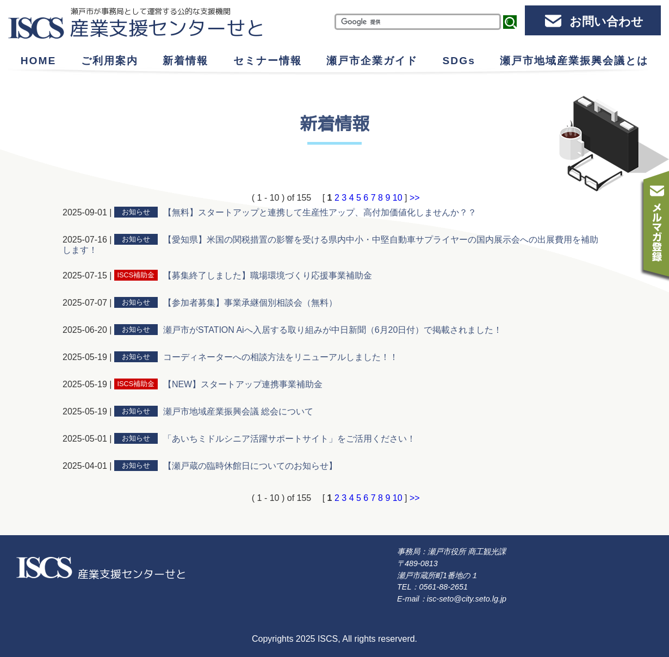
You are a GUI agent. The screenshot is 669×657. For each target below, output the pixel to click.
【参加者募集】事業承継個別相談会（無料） (250, 302)
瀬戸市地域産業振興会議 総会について (238, 411)
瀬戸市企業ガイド (372, 60)
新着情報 (185, 60)
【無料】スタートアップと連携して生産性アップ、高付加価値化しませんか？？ (319, 212)
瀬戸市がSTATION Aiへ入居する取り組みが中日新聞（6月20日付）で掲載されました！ (332, 329)
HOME (39, 60)
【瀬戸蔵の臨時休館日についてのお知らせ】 (250, 465)
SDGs (459, 60)
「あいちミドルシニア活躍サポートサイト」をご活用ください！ (289, 438)
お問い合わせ (606, 21)
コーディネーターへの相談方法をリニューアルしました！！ (280, 357)
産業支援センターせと (167, 28)
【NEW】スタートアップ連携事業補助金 (243, 384)
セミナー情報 (267, 60)
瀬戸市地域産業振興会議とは (574, 60)
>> (415, 197)
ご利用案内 (109, 60)
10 (397, 197)
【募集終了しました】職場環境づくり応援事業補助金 (267, 275)
